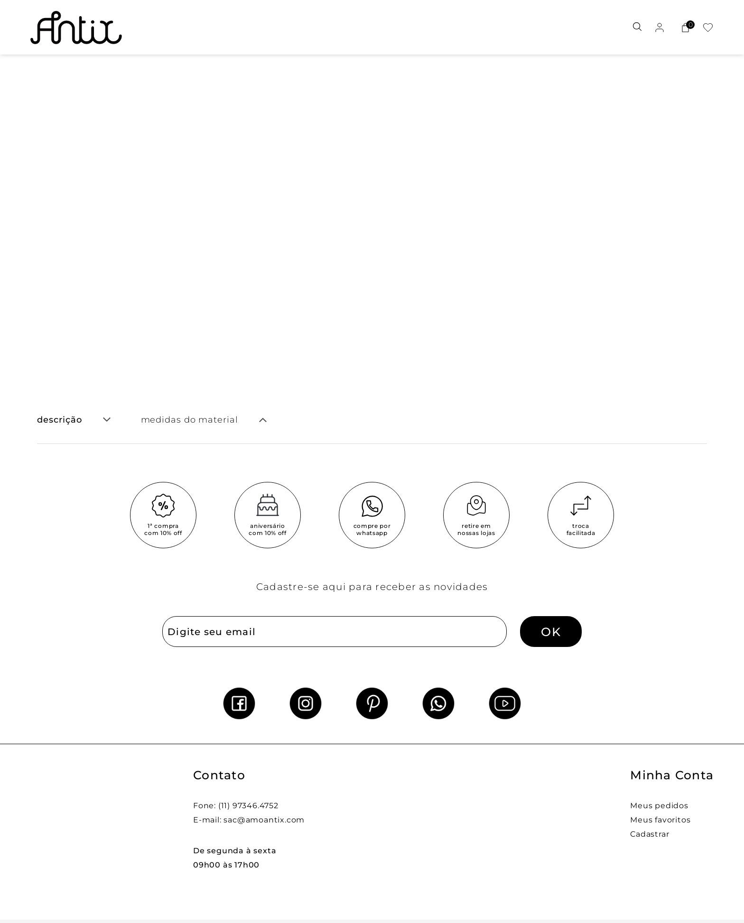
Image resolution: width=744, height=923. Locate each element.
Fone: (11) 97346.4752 (236, 805)
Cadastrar (649, 834)
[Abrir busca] (637, 27)
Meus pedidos (659, 805)
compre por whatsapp (372, 529)
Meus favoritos (660, 819)
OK (551, 632)
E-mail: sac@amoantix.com (249, 819)
